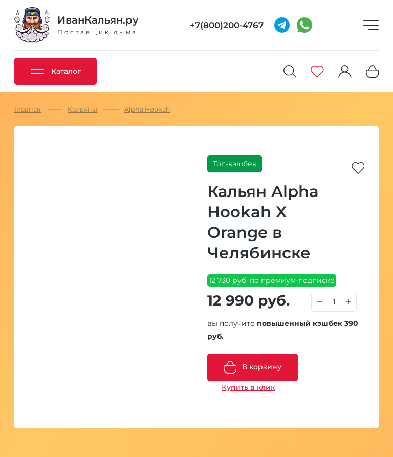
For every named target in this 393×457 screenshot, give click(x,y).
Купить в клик (248, 387)
